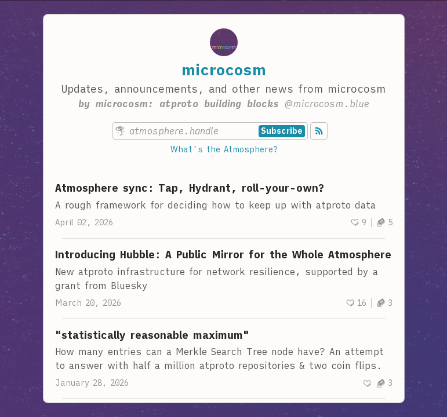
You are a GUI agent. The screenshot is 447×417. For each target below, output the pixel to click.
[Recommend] (358, 223)
